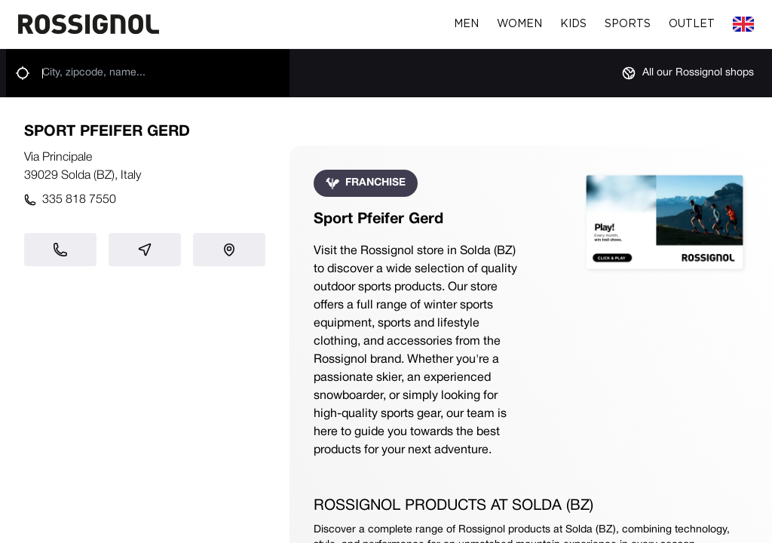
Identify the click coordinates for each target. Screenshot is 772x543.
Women (519, 24)
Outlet (692, 24)
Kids (573, 24)
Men (466, 24)
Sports (628, 24)
